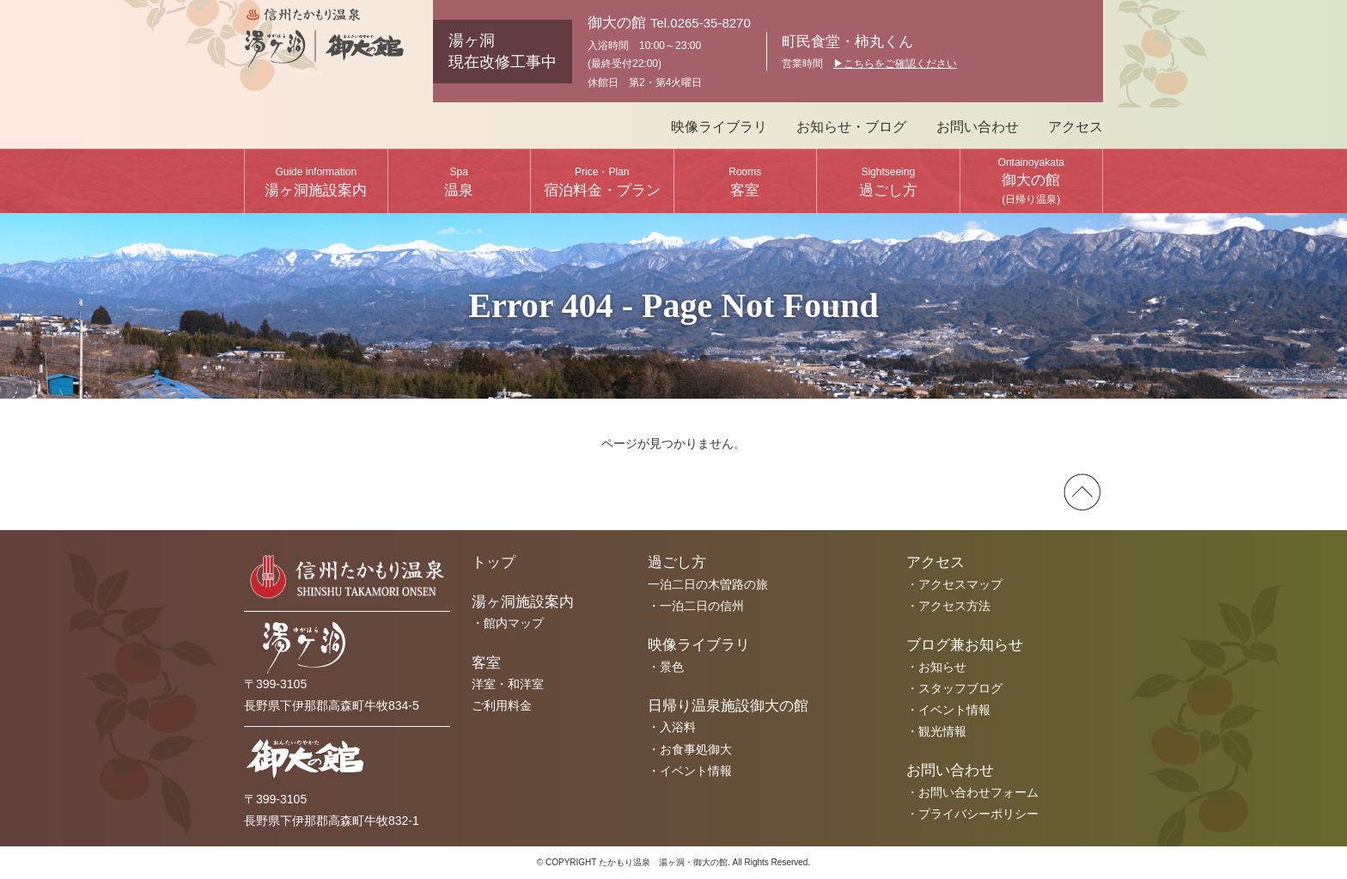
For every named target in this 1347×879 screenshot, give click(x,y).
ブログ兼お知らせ (964, 645)
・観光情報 (936, 731)
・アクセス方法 (948, 606)
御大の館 (1031, 180)
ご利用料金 (502, 705)
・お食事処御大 (690, 749)
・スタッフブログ (954, 688)
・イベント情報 (690, 771)
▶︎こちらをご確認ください (895, 64)
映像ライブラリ (719, 126)
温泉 (458, 182)
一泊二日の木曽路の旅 (708, 584)
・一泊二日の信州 (696, 606)
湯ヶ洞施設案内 (316, 182)
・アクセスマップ (954, 584)
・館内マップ (508, 623)
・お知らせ (936, 667)
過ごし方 (888, 182)
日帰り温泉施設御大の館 (728, 706)
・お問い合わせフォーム (972, 792)
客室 (744, 182)
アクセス (1075, 126)
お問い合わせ (977, 126)
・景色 (666, 667)
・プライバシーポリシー (972, 814)
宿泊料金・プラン (602, 182)
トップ (493, 562)
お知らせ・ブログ (851, 126)
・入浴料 (672, 727)
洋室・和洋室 (508, 684)
